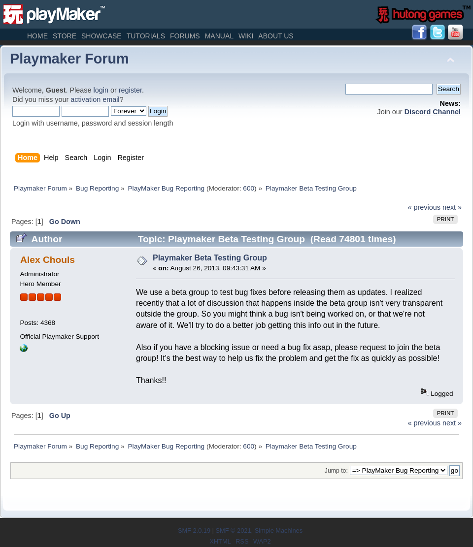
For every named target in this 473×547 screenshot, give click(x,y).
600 (248, 188)
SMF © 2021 (233, 530)
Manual (219, 36)
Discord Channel (433, 112)
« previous (424, 207)
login (101, 90)
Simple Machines (279, 530)
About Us (275, 36)
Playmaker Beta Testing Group (210, 258)
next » (452, 207)
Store (64, 36)
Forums (185, 36)
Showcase (101, 36)
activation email (94, 99)
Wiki (245, 36)
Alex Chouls (47, 260)
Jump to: (336, 470)
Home (37, 36)
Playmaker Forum (69, 58)
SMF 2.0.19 (194, 530)
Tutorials (146, 36)
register (130, 90)
